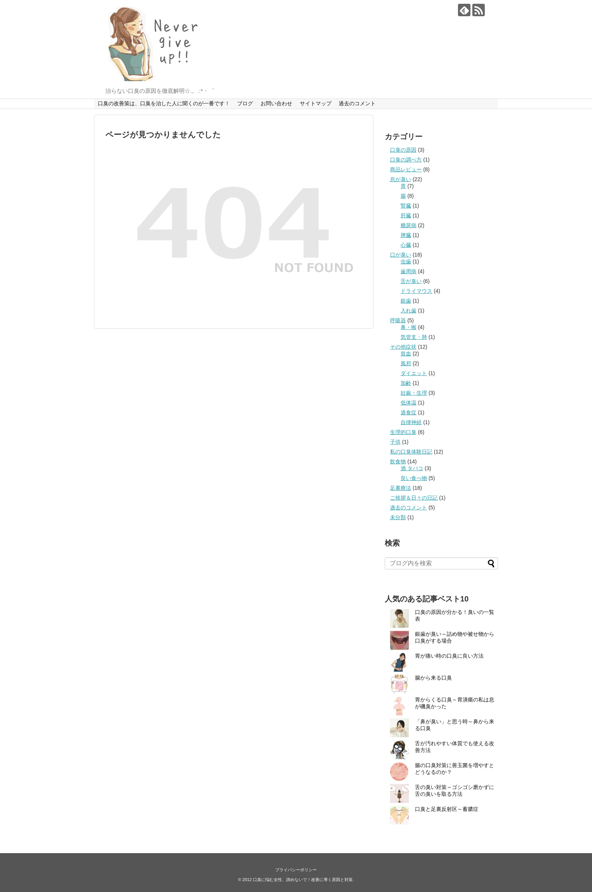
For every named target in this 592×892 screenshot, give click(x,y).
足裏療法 (400, 488)
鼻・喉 (408, 327)
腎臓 (406, 206)
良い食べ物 (414, 478)
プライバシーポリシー (296, 869)
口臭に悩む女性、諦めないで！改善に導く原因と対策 (303, 879)
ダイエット (414, 373)
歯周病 (408, 271)
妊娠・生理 (414, 393)
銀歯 (406, 301)
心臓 (406, 245)
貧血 (406, 354)
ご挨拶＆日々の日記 (414, 498)
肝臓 (406, 215)
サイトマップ (315, 103)
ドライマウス (416, 291)
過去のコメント (357, 103)
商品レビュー (406, 169)
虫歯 (406, 261)
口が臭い (400, 255)
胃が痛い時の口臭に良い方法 (449, 656)
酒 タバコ (412, 468)
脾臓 (406, 235)
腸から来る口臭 (433, 678)
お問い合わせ (276, 103)
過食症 (408, 412)
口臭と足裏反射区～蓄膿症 (446, 809)
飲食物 (398, 461)
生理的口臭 (403, 432)
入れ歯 (408, 311)
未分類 (398, 517)
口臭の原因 (403, 150)
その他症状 (403, 347)
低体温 (408, 403)
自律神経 (411, 422)
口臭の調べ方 (406, 160)
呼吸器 (398, 320)
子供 (395, 442)
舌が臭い (411, 281)
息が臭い (400, 179)
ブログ (245, 103)
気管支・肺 (414, 337)
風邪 (406, 363)
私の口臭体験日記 (411, 452)
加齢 (406, 383)
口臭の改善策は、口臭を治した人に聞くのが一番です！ (164, 103)
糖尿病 (408, 225)
